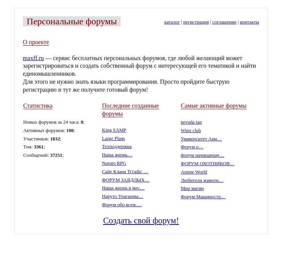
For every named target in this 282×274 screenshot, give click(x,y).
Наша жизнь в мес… (123, 188)
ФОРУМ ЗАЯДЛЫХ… (126, 180)
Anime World (194, 172)
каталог (172, 22)
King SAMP (114, 130)
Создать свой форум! (141, 220)
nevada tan (191, 122)
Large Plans (113, 138)
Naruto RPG (114, 163)
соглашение (224, 22)
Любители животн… (202, 180)
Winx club (191, 130)
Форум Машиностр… (203, 196)
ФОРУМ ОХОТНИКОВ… (207, 163)
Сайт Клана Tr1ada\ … (125, 171)
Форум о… (192, 147)
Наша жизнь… (117, 155)
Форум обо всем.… (122, 204)
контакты (249, 22)
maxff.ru (33, 58)
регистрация (196, 22)
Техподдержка (117, 146)
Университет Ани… (201, 139)
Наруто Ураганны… (122, 196)
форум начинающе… (202, 155)
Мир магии (192, 188)
